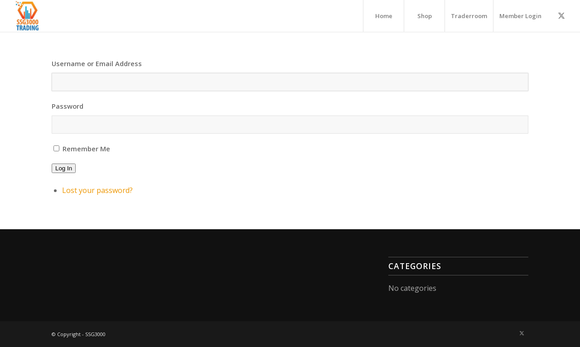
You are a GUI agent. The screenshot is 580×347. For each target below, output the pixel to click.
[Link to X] (561, 15)
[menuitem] (383, 16)
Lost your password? (97, 190)
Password (67, 106)
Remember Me (86, 148)
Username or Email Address (97, 63)
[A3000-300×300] (28, 16)
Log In (63, 168)
